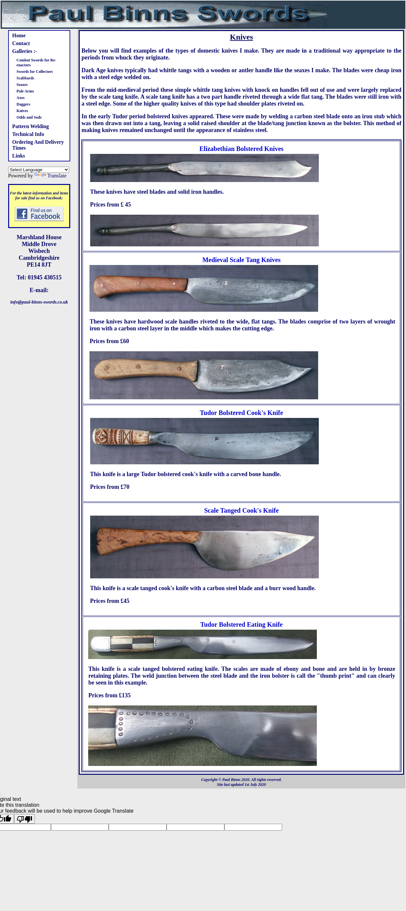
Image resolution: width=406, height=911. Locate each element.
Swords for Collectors (35, 71)
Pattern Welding (30, 126)
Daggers (23, 104)
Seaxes (22, 84)
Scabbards (25, 78)
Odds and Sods (29, 117)
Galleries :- (24, 51)
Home (18, 35)
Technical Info (28, 134)
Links (18, 155)
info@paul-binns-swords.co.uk (39, 302)
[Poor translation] (24, 819)
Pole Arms (25, 91)
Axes (21, 97)
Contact (21, 43)
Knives (22, 110)
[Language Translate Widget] (38, 170)
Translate (50, 175)
